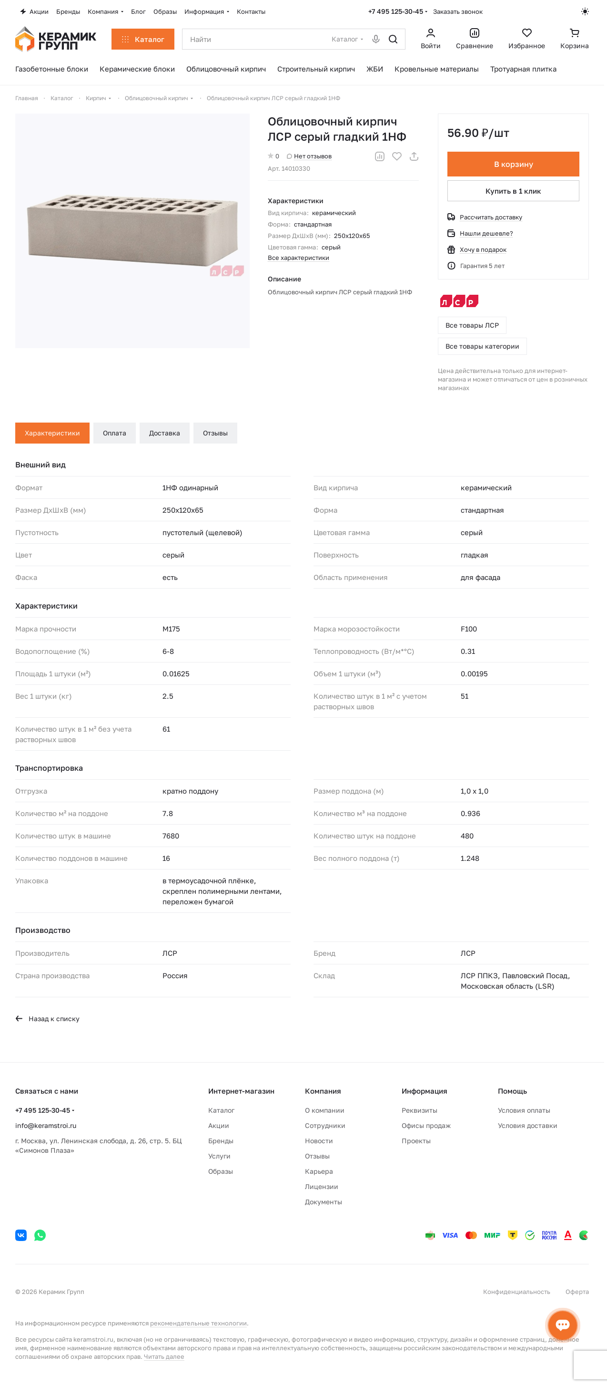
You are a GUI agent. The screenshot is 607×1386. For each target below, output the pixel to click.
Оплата (114, 433)
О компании (324, 1110)
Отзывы (215, 433)
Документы (323, 1202)
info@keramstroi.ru (45, 1125)
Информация (424, 1090)
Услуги (219, 1156)
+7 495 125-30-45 (395, 11)
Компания (323, 1090)
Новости (319, 1141)
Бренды (220, 1141)
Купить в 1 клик (513, 190)
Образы (220, 1171)
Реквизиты (419, 1110)
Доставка (164, 433)
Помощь (512, 1090)
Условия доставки (527, 1125)
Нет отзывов (309, 156)
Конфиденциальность (516, 1291)
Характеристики (52, 433)
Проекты (416, 1141)
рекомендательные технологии (198, 1323)
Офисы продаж (426, 1125)
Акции (218, 1125)
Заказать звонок (458, 11)
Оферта (577, 1291)
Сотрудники (325, 1125)
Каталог (221, 1110)
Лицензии (321, 1186)
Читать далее (164, 1356)
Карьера (319, 1171)
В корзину (513, 164)
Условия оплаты (524, 1110)
